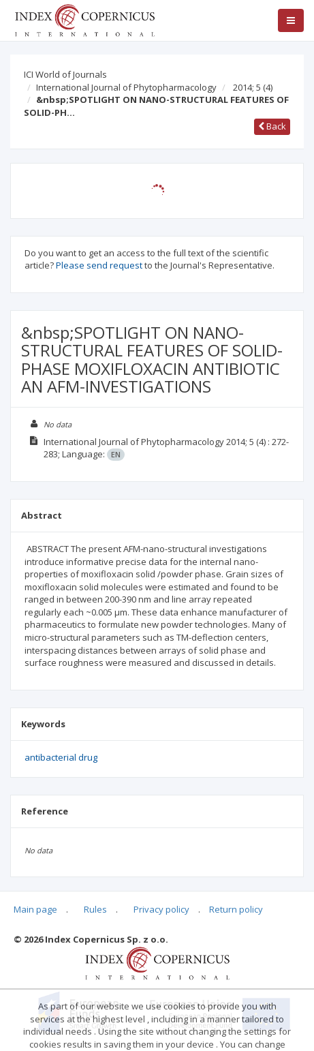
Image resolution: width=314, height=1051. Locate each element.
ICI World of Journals (65, 74)
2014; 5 (252, 87)
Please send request (99, 265)
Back (272, 126)
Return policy (236, 909)
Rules (95, 909)
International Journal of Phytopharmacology (126, 87)
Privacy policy (161, 909)
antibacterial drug (61, 757)
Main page (35, 909)
